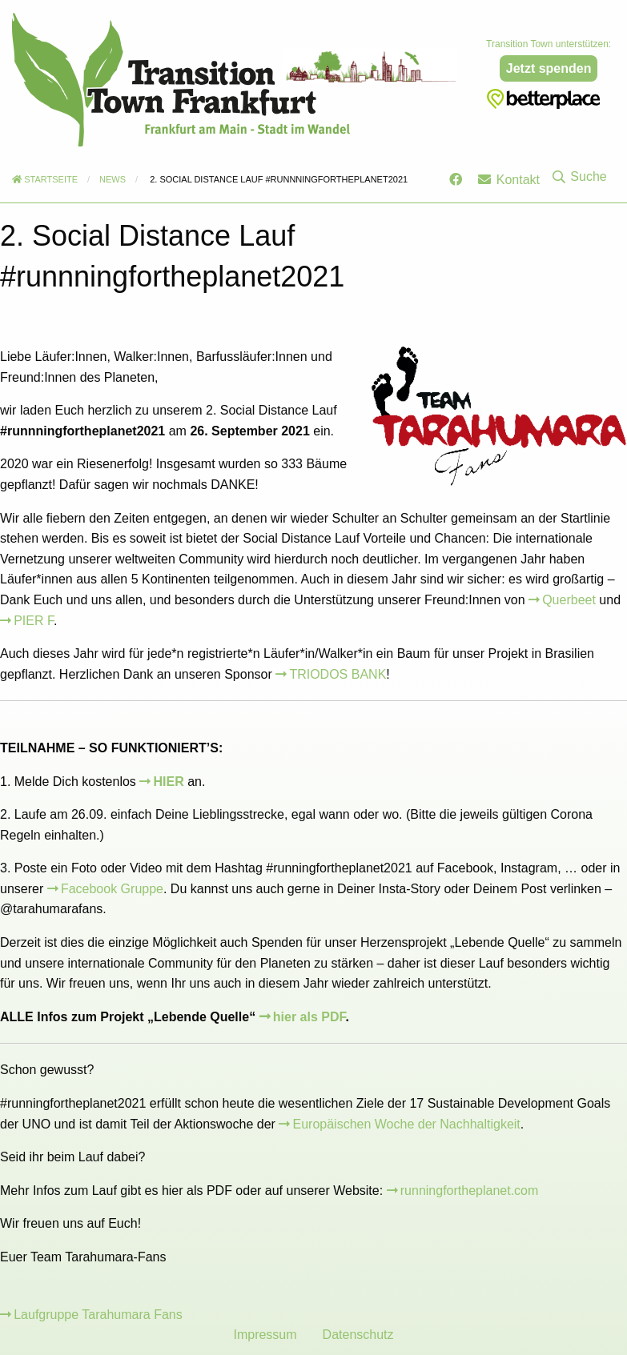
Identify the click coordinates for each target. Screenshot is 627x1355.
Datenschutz (358, 1334)
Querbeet (569, 600)
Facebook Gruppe (112, 889)
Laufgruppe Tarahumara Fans (98, 1314)
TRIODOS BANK (337, 674)
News (112, 179)
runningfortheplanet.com (469, 1190)
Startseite (45, 179)
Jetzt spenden (549, 68)
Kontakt (509, 179)
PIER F (34, 620)
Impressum (264, 1334)
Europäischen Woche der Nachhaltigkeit (406, 1124)
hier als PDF (309, 1017)
